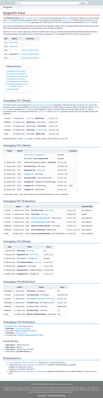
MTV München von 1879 (36, 299)
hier (17, 388)
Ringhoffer (88, 22)
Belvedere (95, 107)
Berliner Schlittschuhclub (30, 50)
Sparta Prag (41, 170)
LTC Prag (37, 262)
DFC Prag (29, 118)
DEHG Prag (13, 42)
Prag (6, 109)
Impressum (42, 395)
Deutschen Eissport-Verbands (42, 105)
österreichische (67, 20)
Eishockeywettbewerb (32, 18)
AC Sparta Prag (41, 130)
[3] (17, 138)
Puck (9, 20)
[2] (58, 133)
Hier (24, 388)
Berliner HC (57, 111)
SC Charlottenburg (38, 222)
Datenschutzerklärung (57, 395)
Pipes (25, 139)
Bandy (67, 18)
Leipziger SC (13, 46)
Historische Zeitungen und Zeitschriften (32, 365)
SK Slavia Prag (11, 326)
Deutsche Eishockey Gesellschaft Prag (16, 22)
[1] (91, 33)
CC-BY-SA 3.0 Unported (62, 384)
